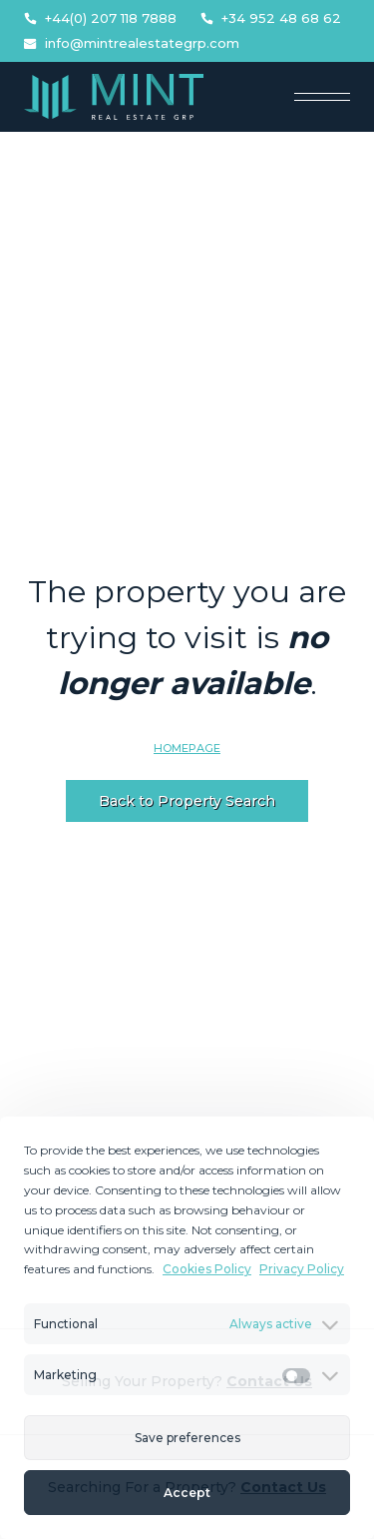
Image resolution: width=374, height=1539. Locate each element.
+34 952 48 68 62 (270, 18)
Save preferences (187, 1437)
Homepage (187, 748)
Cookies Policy (207, 1268)
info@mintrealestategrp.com (131, 43)
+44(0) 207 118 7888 (100, 18)
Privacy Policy (301, 1268)
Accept (187, 1492)
